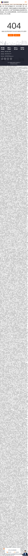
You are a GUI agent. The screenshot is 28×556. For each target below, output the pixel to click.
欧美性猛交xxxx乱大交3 (23, 218)
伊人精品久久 (8, 86)
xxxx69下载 (6, 71)
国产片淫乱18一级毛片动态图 (15, 479)
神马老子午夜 (20, 209)
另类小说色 (22, 446)
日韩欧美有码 (8, 445)
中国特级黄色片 (22, 269)
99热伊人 (9, 512)
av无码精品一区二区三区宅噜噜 (5, 287)
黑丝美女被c (20, 242)
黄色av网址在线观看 (11, 188)
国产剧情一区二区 (22, 273)
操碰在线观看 (17, 151)
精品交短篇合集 (21, 300)
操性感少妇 (21, 540)
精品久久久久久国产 (9, 285)
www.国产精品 (11, 332)
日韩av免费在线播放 (5, 90)
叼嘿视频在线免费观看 (7, 528)
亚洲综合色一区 (4, 344)
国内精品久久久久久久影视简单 (8, 283)
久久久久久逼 (11, 149)
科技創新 (2, 49)
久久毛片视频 (19, 82)
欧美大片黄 (16, 260)
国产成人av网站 (23, 156)
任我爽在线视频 (9, 124)
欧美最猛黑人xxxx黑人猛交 (8, 193)
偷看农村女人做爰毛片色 (19, 99)
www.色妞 (19, 70)
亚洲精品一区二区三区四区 (21, 490)
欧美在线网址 (8, 554)
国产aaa (1, 384)
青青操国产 (10, 431)
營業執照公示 (18, 62)
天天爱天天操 (20, 208)
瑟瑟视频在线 (25, 173)
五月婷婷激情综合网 (16, 338)
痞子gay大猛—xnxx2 (18, 545)
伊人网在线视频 (22, 78)
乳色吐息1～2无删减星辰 (12, 519)
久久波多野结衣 (3, 174)
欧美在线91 (18, 344)
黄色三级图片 (13, 344)
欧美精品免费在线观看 (5, 181)
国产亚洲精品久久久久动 (16, 116)
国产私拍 (24, 403)
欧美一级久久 (4, 139)
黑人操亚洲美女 (3, 163)
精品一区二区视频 (24, 357)
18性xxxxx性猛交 (3, 147)
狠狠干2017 (17, 361)
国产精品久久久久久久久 (17, 266)
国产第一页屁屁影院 (14, 319)
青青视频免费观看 (11, 521)
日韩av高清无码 (16, 378)
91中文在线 (16, 233)
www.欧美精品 (19, 499)
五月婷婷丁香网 (10, 234)
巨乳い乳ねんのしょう (13, 430)
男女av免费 (4, 555)
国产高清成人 (16, 165)
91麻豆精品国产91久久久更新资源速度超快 (7, 341)
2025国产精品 (5, 476)
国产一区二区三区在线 (17, 247)
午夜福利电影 (13, 352)
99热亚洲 (12, 374)
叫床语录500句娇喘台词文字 (20, 121)
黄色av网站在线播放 (4, 125)
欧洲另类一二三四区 (16, 175)
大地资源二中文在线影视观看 (5, 197)
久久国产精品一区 (23, 531)
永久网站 (8, 396)
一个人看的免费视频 (6, 443)
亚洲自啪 (11, 137)
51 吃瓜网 (26, 255)
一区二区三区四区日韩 (19, 554)
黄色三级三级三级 (19, 320)
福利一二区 (16, 75)
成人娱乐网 (16, 276)
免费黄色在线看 (7, 128)
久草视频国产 (12, 438)
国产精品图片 (21, 97)
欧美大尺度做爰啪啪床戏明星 (6, 116)
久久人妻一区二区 (6, 401)
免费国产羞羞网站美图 (21, 387)
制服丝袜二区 (11, 72)
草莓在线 (15, 480)
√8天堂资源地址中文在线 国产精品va (9, 209)
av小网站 (14, 529)
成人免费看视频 (25, 242)
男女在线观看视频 (14, 200)
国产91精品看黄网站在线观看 (6, 414)
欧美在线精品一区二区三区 (11, 139)
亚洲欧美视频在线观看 (6, 353)
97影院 (16, 113)
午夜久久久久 (16, 300)
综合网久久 (23, 70)
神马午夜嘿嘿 (15, 125)
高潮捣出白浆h (25, 154)
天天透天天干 (9, 301)
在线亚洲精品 (21, 418)
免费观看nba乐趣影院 (13, 174)
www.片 (1, 420)
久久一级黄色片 (18, 282)
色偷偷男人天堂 (16, 324)
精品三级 (23, 210)
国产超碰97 (14, 265)
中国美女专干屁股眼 (20, 249)
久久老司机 (2, 465)
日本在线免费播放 (24, 267)
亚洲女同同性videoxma (8, 261)
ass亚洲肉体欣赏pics (3, 176)
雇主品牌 (16, 49)
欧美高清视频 (11, 216)
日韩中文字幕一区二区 (16, 142)
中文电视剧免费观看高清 (16, 302)
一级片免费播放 (22, 104)
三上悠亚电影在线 (3, 445)
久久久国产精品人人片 (12, 227)
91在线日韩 (21, 359)
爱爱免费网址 (17, 154)
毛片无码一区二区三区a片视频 (14, 401)
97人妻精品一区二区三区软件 (16, 528)
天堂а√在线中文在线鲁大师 (17, 221)
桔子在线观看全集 (15, 405)
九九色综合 (26, 379)
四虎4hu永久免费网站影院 (12, 544)
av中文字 (6, 309)
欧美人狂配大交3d (3, 77)
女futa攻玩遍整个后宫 (18, 213)
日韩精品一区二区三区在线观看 (11, 311)
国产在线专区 (2, 104)
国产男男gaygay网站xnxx (20, 321)
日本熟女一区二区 (12, 120)
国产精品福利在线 (21, 316)
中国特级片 (2, 412)
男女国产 (5, 506)
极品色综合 (5, 266)
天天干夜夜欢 (22, 344)
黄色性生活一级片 (24, 238)
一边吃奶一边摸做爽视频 (17, 298)
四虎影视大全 (16, 147)
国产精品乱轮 (13, 554)
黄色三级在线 (18, 428)
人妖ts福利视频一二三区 (18, 81)
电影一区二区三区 (21, 204)
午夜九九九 (12, 107)
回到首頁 (10, 35)
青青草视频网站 (11, 295)
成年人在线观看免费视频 (9, 269)
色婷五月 (14, 234)
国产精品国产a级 (20, 510)
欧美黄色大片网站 (19, 219)
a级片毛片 (14, 546)
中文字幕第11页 (22, 240)
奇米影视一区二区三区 (8, 123)
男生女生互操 (17, 231)
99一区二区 (16, 283)
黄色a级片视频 (20, 319)
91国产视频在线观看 (17, 497)
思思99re (16, 138)
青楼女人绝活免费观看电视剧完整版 (7, 468)
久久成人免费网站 (10, 201)
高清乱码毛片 (7, 300)
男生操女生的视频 (13, 515)
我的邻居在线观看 (11, 75)
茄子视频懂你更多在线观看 (5, 111)
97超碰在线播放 (17, 427)
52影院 (20, 199)
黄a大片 (1, 243)
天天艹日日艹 (15, 71)
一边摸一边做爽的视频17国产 (17, 473)
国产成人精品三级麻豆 (8, 370)
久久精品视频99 (4, 320)
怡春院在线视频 (9, 253)
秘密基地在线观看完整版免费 (14, 172)
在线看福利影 (12, 213)
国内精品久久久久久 (12, 184)
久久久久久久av (13, 214)
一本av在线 (22, 142)
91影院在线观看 (11, 151)
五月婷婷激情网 (20, 332)
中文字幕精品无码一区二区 (22, 196)
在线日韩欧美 (22, 299)
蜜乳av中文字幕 (24, 199)
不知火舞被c (15, 122)
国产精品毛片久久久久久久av (6, 210)
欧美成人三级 (8, 538)
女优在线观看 (20, 397)
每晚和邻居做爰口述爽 (24, 179)
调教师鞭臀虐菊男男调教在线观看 (11, 158)
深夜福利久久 (16, 206)
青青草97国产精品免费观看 (21, 533)
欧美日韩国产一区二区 (13, 87)
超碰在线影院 (21, 272)
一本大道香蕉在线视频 (6, 437)
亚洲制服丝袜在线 (14, 445)
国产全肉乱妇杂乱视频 (17, 146)
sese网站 (14, 377)
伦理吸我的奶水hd (4, 405)
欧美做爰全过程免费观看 (22, 501)
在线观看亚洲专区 (3, 190)
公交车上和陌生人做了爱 (24, 185)
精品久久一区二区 (18, 90)
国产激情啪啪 (16, 149)
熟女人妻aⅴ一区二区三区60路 (16, 310)
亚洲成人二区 (9, 292)
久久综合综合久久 (19, 535)
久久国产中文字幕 (18, 448)
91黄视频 (5, 488)
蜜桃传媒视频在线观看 (6, 384)
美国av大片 (3, 436)
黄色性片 (23, 499)
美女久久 (25, 405)
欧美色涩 (26, 411)
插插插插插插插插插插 (8, 411)
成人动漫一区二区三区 (14, 396)
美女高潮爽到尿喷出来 (17, 342)
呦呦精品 (18, 215)
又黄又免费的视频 (6, 138)
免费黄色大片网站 (22, 168)
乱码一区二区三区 (9, 439)
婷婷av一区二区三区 (14, 155)
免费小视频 (14, 82)
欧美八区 (7, 379)
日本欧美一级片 (13, 114)
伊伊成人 (1, 522)
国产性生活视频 (17, 179)
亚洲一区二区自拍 (6, 540)
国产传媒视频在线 (15, 394)
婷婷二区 (16, 189)
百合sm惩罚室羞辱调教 (10, 222)
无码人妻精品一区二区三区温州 (20, 235)
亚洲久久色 (7, 216)
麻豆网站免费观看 (6, 162)
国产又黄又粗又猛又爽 (11, 367)
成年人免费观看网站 (11, 541)
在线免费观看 (12, 100)
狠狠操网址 (9, 329)
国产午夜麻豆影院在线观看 (16, 131)
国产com (14, 456)
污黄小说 (2, 411)
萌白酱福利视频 (5, 431)
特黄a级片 (2, 260)
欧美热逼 (11, 342)
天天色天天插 (22, 369)
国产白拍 (26, 358)
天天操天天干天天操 (7, 155)
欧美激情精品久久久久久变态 (14, 358)
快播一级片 (4, 301)
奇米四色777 (12, 197)
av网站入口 (19, 515)
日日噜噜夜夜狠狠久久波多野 (7, 299)
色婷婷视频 (20, 455)
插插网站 (16, 197)
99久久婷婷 (19, 318)
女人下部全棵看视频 (3, 378)
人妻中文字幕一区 (16, 74)
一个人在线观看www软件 (23, 241)
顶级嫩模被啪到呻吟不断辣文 (6, 156)
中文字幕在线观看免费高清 (20, 343)
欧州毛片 (9, 214)
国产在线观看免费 (8, 388)
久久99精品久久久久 (18, 295)
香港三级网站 (3, 469)
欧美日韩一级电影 (13, 425)
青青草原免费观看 (24, 252)
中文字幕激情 (21, 325)
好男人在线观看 (8, 408)
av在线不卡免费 (10, 359)
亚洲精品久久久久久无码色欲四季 (13, 185)
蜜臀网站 (17, 256)
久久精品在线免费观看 (21, 337)
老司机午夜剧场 (24, 511)
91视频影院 (3, 154)
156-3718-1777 (8, 53)
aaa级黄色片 (15, 316)
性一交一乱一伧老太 (9, 363)
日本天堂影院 (20, 155)
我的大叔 (9, 344)
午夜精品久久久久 (14, 268)
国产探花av (21, 309)
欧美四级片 (14, 388)
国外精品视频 (16, 150)
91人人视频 (2, 72)
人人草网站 (5, 234)
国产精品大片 (9, 284)
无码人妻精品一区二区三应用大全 (11, 232)
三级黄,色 (15, 465)
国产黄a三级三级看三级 (16, 493)
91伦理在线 (10, 302)
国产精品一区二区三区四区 (21, 323)
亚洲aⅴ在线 (5, 167)
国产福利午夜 (23, 486)
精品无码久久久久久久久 (12, 248)
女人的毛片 (15, 208)
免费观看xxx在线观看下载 (8, 173)
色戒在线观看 (4, 124)
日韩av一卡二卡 (6, 504)
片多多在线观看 (17, 252)
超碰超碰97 (16, 134)
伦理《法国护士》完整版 (16, 180)
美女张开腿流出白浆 (20, 476)
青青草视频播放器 (22, 378)
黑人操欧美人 (8, 100)
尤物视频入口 (16, 199)
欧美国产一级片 (25, 243)
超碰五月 (21, 215)
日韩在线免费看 (12, 235)
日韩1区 (20, 532)
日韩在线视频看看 (7, 275)
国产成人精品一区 (19, 205)
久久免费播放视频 (19, 277)
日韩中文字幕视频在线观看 (10, 77)
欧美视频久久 (19, 346)
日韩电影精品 (12, 104)
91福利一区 (5, 75)
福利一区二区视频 (4, 447)
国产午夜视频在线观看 (23, 340)
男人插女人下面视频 (8, 436)
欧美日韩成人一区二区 (16, 299)
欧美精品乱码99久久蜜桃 (5, 383)
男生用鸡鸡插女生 (6, 79)
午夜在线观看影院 (22, 523)
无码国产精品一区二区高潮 (18, 362)
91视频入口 (23, 425)
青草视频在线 (12, 154)
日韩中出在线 (8, 114)
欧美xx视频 (21, 495)
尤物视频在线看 (16, 222)
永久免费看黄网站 (22, 453)
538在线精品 (24, 221)
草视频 (1, 167)
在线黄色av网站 (24, 248)
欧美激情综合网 (23, 479)
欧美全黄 (15, 444)
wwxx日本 (11, 371)
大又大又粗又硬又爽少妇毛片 (9, 503)
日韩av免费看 (8, 404)
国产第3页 (3, 451)
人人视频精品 (14, 490)
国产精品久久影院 (25, 429)
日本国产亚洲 (3, 490)
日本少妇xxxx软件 (11, 196)
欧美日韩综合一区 (6, 442)
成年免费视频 (19, 258)
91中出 (27, 377)
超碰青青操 (7, 454)
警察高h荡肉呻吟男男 (20, 125)
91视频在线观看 (12, 326)
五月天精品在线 (6, 166)
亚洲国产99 (14, 171)
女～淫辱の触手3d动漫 (5, 112)
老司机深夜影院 (25, 213)
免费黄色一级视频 (23, 304)
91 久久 (25, 129)
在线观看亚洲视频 (18, 157)
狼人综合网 (11, 465)
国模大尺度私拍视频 (8, 215)
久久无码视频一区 (20, 123)
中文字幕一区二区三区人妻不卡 (18, 383)
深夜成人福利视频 (6, 497)
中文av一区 (16, 385)
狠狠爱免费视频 (6, 183)
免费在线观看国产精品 (9, 182)
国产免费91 (10, 142)
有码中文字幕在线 (9, 74)
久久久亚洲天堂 (13, 434)
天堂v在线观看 (7, 96)
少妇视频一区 (19, 470)
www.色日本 (8, 345)
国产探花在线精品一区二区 (14, 251)
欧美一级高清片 (7, 251)
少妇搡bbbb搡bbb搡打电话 (23, 442)
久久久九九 (24, 530)
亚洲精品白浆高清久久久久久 (14, 412)
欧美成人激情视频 (5, 188)
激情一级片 (4, 319)
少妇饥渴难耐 (2, 309)
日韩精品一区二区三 (18, 353)
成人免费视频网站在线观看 (7, 467)
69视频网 (8, 317)
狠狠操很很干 (21, 379)
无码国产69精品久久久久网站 (21, 181)
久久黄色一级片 (12, 166)
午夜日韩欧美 (7, 72)
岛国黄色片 (25, 277)
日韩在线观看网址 (16, 325)
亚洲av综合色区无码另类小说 (9, 83)
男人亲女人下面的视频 (10, 163)
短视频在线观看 (8, 422)
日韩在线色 (14, 419)
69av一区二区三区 (3, 481)
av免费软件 (22, 317)
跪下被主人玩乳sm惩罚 (14, 70)
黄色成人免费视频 (15, 328)
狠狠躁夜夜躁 (22, 183)
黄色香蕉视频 (22, 358)
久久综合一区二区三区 (14, 287)
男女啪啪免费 (25, 71)
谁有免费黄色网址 (6, 227)
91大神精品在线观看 (8, 180)
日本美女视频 (11, 79)
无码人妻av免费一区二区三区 (10, 494)
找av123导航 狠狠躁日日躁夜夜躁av (13, 447)
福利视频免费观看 (8, 130)
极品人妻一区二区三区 (17, 363)
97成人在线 (17, 369)
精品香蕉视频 (4, 346)
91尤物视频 (17, 393)
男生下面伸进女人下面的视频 (10, 205)
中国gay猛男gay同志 (19, 352)
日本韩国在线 (10, 272)
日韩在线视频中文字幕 (13, 318)
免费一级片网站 (23, 462)
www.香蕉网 (2, 97)
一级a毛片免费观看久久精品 (4, 256)
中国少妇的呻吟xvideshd (16, 95)
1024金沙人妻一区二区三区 (12, 400)
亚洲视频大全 (23, 302)
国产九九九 (7, 298)
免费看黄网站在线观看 (8, 82)
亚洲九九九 (8, 513)
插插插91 (24, 284)
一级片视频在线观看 (6, 259)
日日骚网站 (4, 537)
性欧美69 (7, 477)
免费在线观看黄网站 (23, 207)
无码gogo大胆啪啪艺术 (18, 488)
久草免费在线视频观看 (9, 387)
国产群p (26, 206)
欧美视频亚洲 (11, 206)
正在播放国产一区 (14, 414)
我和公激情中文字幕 (15, 286)
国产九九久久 (17, 482)
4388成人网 (24, 165)
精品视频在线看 (22, 548)
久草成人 (18, 232)
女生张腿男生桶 (22, 484)
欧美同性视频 (21, 105)
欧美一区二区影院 (3, 74)
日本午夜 (16, 537)
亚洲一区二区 (5, 409)
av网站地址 (4, 396)
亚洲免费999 (16, 242)
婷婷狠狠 (4, 413)
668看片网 (24, 385)
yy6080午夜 (23, 247)
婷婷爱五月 (25, 371)
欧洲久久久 (22, 239)
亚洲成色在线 (24, 422)
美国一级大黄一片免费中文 (8, 89)
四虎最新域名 (5, 349)
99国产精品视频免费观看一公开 (14, 133)
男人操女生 (16, 196)
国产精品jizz (3, 293)
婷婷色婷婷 (18, 255)
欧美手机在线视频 (4, 199)
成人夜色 (11, 338)
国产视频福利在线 (5, 321)
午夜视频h (3, 536)
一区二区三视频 (15, 498)
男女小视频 (9, 168)
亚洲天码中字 (12, 189)
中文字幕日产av (24, 103)
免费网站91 (5, 286)
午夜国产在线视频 (6, 172)
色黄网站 (12, 260)
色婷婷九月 (4, 276)
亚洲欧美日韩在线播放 (20, 171)
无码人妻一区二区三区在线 (21, 377)
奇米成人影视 (5, 464)
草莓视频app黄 (2, 70)
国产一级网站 (23, 515)
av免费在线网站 (8, 352)
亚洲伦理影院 (19, 108)
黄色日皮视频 (21, 375)
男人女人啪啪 (24, 81)
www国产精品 (19, 472)
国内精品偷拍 (22, 151)
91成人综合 (8, 174)
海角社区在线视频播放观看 (6, 403)
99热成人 (17, 139)
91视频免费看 (22, 139)
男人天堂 (1, 359)
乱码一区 (11, 524)
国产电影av (4, 470)
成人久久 (20, 165)
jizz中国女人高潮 (8, 360)
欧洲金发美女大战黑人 (7, 434)
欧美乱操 (9, 131)
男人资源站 (10, 357)
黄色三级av (11, 529)
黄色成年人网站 (17, 275)
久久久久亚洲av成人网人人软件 (8, 224)
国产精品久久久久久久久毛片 (17, 117)
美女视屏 (13, 351)
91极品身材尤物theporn (15, 274)
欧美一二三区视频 (20, 312)
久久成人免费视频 (21, 111)
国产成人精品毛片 (23, 427)
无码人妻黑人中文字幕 (5, 338)
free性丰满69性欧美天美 (4, 357)
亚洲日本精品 (18, 315)
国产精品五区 (7, 70)
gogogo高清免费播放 (11, 223)
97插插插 (25, 325)
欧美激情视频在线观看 (6, 515)
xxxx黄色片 (12, 506)
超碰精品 (10, 446)
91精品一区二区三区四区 (7, 140)
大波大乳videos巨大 (14, 451)
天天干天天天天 (8, 200)
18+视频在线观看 (21, 411)
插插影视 (1, 443)
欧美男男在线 (8, 236)
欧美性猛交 (23, 298)
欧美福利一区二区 (20, 404)
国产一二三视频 (13, 505)
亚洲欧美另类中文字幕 (8, 171)
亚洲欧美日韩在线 (8, 463)
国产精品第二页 (15, 285)
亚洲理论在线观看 (19, 530)
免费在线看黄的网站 (9, 73)
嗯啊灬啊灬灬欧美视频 (22, 138)
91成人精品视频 (17, 104)
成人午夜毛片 (2, 117)
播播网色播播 (17, 327)
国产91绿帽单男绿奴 (10, 199)
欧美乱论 (20, 154)
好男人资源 (15, 204)
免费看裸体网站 (19, 345)
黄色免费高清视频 (7, 260)
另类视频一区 (10, 148)
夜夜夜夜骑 (18, 124)
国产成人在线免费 (8, 453)
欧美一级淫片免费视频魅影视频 (10, 252)
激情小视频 (26, 204)
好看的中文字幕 (21, 206)
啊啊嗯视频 (7, 207)
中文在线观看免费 (6, 342)
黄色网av (11, 208)
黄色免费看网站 (18, 166)
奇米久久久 (10, 553)
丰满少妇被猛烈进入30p (20, 184)
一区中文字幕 (20, 394)
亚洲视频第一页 (24, 496)
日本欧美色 (6, 185)
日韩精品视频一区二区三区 (22, 283)
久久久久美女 (17, 98)
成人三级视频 (10, 312)
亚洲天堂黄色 (7, 430)
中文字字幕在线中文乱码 (21, 370)
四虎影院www (13, 164)
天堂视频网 (17, 392)
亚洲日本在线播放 (22, 447)
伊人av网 (6, 480)
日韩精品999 (11, 459)
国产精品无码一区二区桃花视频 (21, 192)
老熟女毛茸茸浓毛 (5, 471)
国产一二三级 (13, 219)
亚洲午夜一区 (21, 504)
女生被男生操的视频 (8, 419)
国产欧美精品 (12, 157)
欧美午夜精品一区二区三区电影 (8, 129)
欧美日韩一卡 (8, 392)
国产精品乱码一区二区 (4, 244)
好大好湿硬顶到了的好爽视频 (15, 128)
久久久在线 (22, 72)
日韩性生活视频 (20, 414)
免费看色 (12, 276)
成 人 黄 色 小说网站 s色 (21, 201)
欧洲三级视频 (25, 117)
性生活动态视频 (16, 309)
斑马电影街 (26, 478)
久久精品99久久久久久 (8, 117)
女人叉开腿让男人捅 (7, 97)
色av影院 (18, 547)
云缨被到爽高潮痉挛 (6, 371)
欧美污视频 (20, 264)
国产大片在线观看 (12, 90)
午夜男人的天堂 (5, 115)
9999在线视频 (24, 219)
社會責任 (9, 49)
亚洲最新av (20, 328)
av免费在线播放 (18, 145)
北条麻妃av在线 (23, 94)
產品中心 (16, 47)
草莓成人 (3, 486)
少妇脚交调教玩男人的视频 (23, 401)
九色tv (21, 482)
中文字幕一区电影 (25, 145)
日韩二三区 (21, 341)
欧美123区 (5, 518)
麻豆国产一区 (15, 289)
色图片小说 (16, 455)
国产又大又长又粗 (17, 269)
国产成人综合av (15, 375)
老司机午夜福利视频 (18, 162)
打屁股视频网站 (21, 259)
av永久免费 (21, 173)
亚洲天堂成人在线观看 (5, 446)
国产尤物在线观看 (11, 78)
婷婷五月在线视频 (20, 333)
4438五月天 (25, 133)
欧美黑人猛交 (18, 402)
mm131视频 (8, 192)
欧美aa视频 (9, 527)
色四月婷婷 (18, 463)
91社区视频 (2, 247)
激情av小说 (11, 502)
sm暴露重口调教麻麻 (23, 519)
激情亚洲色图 (20, 498)
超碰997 (11, 325)
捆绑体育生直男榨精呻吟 (10, 147)
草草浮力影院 (2, 82)
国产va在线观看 (16, 78)
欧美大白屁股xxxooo (17, 137)
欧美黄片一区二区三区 (3, 520)
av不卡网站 (15, 293)
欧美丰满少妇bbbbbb (4, 397)
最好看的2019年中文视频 (10, 81)
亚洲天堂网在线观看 (16, 391)
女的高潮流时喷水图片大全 (21, 174)
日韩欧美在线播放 (12, 256)
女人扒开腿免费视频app (14, 335)
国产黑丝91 (22, 290)
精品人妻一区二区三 (18, 236)
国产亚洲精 (21, 182)
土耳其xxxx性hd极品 (23, 140)
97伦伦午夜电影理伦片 (12, 278)
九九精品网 (3, 315)
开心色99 (10, 354)
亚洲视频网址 (14, 249)
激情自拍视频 (17, 541)
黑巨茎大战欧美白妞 (3, 479)
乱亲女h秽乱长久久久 (3, 284)
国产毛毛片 (8, 319)
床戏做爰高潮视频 (15, 105)
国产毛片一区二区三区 (17, 202)
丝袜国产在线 (10, 281)
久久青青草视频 (22, 374)
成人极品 (22, 255)
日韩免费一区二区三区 (3, 146)
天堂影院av (23, 282)
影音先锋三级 (15, 253)
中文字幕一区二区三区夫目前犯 (8, 421)
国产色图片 (23, 112)
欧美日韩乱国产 (20, 122)
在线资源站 (25, 150)
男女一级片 (15, 201)
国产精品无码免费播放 (5, 225)
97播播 (4, 182)
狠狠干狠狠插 (5, 400)
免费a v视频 (6, 428)
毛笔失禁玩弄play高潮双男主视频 (15, 112)
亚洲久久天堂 (14, 215)
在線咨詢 (17, 552)
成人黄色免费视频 (13, 192)
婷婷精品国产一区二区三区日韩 (11, 489)
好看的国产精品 (22, 338)
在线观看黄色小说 (21, 454)
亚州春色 (4, 285)
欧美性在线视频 (15, 349)
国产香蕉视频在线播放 (17, 176)
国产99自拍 (16, 460)
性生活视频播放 (15, 226)
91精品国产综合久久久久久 (10, 427)
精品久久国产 (2, 268)
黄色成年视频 (19, 489)
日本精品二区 (21, 395)
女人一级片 (14, 370)
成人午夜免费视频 (25, 90)
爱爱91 (3, 277)
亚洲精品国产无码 (8, 310)
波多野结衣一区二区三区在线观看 (22, 307)
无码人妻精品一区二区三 (16, 140)
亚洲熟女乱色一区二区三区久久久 (15, 257)
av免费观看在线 (19, 512)
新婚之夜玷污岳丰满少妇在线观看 (16, 334)
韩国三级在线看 (16, 516)
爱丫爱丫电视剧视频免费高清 (8, 377)
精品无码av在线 (7, 189)
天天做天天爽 (23, 487)
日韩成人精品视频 (7, 165)
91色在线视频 (2, 352)
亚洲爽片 (4, 114)
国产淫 (25, 359)
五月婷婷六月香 (16, 273)
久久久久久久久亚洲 (15, 168)
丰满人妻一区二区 (13, 159)
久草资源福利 (6, 307)
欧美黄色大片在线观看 (22, 287)
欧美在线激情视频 (5, 131)
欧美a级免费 (21, 256)
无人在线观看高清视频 (17, 141)
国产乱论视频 (5, 243)
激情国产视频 (7, 104)
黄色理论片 (9, 286)
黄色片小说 (20, 281)
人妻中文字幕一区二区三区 (4, 149)
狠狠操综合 (21, 189)
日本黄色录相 (2, 91)
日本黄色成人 (5, 435)
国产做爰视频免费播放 (12, 181)
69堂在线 (9, 476)
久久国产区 (15, 420)
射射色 (1, 213)
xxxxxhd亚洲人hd (7, 268)
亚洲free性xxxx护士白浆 (21, 400)
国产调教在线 (5, 142)
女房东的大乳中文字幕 (15, 97)
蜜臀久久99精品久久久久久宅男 (19, 438)
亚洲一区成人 (10, 255)
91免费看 (6, 312)
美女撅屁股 (2, 512)
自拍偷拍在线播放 (8, 547)
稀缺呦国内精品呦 (5, 105)
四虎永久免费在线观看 (21, 88)
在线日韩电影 (2, 219)
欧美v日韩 (4, 426)
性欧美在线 (21, 521)
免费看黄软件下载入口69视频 (22, 444)
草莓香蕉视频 (19, 200)
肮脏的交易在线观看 (23, 116)
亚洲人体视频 (11, 132)
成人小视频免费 (8, 103)
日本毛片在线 (23, 350)
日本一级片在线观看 (24, 146)
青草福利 (10, 198)
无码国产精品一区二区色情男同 (12, 461)
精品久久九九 (16, 341)
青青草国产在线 (5, 179)
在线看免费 (14, 255)
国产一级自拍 (22, 95)
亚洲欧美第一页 (12, 138)
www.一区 (26, 163)
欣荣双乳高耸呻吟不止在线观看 (15, 443)
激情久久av (24, 549)
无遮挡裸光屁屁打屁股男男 (9, 141)
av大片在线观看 (4, 533)
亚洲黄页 (13, 284)
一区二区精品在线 (13, 145)
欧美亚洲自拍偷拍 (16, 173)
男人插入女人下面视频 (6, 213)
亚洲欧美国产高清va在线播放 (16, 329)
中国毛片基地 (10, 71)
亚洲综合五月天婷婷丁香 (19, 225)
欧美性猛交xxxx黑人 (18, 100)
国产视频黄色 (19, 496)
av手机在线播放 (16, 303)
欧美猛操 (16, 442)
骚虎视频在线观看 (18, 94)
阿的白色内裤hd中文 (19, 306)
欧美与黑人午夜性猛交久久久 (15, 96)
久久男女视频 (2, 430)
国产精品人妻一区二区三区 (9, 204)
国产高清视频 (2, 374)
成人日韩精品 (12, 353)
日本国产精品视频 (25, 472)
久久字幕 (16, 532)
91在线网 (20, 413)
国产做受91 (26, 504)
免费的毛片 (16, 241)
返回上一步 (17, 35)
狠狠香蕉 (5, 214)
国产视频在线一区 (8, 238)
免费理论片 (21, 393)
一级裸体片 (6, 512)
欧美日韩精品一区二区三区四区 (17, 191)
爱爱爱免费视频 (20, 445)
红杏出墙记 (4, 291)
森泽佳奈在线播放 (11, 179)
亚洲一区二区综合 (7, 159)
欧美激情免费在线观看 (23, 431)
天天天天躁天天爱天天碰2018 (5, 402)
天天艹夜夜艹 (7, 358)
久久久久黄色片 (10, 266)
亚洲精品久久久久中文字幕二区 (21, 77)
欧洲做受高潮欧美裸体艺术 (7, 487)
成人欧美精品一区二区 (11, 361)
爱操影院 (26, 419)
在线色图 (2, 132)
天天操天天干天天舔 (24, 166)
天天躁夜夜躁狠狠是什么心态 (19, 163)
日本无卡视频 (12, 392)
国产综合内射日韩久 (22, 147)
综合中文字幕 (2, 473)
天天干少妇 (21, 150)
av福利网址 (4, 489)
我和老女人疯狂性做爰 (23, 148)
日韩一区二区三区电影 (21, 420)
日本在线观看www (4, 272)
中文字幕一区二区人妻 (8, 391)
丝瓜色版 (19, 294)
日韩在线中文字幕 (3, 218)
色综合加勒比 (13, 422)
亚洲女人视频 (6, 278)
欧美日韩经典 (15, 123)
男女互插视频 (12, 236)
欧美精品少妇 (25, 312)
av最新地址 (2, 394)
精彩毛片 (7, 438)
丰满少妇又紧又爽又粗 (8, 88)
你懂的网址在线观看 (21, 158)
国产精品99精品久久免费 (15, 240)
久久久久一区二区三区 (12, 333)
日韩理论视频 (22, 98)
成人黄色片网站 (6, 412)
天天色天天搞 (19, 546)
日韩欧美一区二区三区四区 (4, 264)
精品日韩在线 (26, 495)
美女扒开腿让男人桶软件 (17, 350)
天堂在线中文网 (10, 146)
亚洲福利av (25, 393)
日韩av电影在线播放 (24, 520)
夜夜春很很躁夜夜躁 (17, 167)
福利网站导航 (23, 448)
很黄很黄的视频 (16, 207)
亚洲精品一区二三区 (6, 107)
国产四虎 (8, 479)
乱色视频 (18, 253)
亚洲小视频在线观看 (17, 459)
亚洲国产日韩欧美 (16, 340)
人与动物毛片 (2, 308)
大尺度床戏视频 (8, 80)
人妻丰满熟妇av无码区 (3, 521)
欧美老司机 (8, 524)
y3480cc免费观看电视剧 (21, 106)
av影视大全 (2, 242)
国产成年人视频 (4, 168)
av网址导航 (24, 250)
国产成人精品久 (21, 527)
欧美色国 (2, 252)
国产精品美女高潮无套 (16, 446)
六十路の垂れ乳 (11, 239)
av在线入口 (12, 231)
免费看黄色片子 (25, 507)
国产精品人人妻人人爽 (5, 98)
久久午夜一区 (7, 87)
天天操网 (9, 505)
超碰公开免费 (19, 291)
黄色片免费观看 (23, 86)
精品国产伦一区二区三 (7, 240)
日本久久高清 (7, 137)
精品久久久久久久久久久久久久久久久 (12, 230)
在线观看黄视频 (19, 210)
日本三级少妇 (15, 439)
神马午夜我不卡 (24, 360)
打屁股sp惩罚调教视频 (14, 111)
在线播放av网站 (4, 544)
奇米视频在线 (20, 75)
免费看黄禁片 (5, 553)
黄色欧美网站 (2, 484)
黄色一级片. (7, 120)
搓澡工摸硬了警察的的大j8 (9, 150)
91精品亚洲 (13, 462)
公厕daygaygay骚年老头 (16, 487)
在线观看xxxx (13, 511)
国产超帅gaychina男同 (16, 304)
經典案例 (22, 47)
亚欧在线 (13, 321)
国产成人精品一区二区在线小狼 (19, 79)
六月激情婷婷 (2, 120)
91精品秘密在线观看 (8, 473)
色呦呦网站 (11, 536)
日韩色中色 (19, 270)
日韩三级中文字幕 (16, 540)
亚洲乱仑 (13, 530)
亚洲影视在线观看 (8, 376)
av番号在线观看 (4, 386)
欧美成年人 (3, 452)
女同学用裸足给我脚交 (9, 273)
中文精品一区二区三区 (9, 316)
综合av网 (8, 208)
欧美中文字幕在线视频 (17, 91)
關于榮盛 (2, 47)
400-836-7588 (8, 51)
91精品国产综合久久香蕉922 (16, 80)
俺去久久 (23, 281)
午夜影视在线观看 (8, 219)
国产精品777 (14, 130)
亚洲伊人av (4, 368)
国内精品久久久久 (19, 190)
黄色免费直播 (10, 349)
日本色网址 (22, 198)
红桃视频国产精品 (16, 148)
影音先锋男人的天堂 (6, 335)
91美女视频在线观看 (6, 531)
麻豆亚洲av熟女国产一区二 (21, 159)
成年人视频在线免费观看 (14, 413)
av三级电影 (24, 328)
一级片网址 (13, 275)
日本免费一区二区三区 (4, 496)
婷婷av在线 (9, 555)
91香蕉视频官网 (23, 232)
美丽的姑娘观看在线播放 (14, 454)
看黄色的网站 (12, 113)
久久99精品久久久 (3, 455)
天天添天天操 (19, 439)
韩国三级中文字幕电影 (12, 307)
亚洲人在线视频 (19, 502)
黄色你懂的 (13, 315)
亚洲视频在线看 (2, 86)
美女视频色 (19, 425)
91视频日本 (2, 155)
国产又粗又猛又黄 (21, 226)
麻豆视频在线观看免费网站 (12, 106)
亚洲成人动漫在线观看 (8, 226)
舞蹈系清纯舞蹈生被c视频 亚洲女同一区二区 (20, 73)
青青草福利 (21, 403)
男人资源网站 (8, 241)
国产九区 (24, 191)
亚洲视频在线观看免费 (12, 258)
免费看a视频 (20, 385)
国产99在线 (10, 522)
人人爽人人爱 (2, 88)
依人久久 (16, 209)
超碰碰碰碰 (10, 125)
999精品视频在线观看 (7, 249)
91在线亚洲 (7, 132)
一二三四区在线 (8, 274)
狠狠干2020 (7, 336)
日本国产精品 (15, 281)
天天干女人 (25, 383)
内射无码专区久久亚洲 (5, 290)
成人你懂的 (7, 198)
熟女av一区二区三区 (13, 404)
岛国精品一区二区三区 (20, 380)
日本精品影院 (5, 522)
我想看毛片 (21, 391)
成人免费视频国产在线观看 (11, 320)
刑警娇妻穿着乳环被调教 (10, 267)
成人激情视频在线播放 (7, 95)
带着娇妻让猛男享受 (18, 107)
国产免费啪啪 (16, 417)
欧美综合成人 (20, 506)
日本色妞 (14, 89)
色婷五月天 (10, 105)
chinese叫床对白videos (3, 417)
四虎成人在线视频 (11, 243)
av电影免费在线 (21, 230)
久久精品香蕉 (12, 501)
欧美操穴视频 (2, 358)
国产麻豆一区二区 (15, 103)
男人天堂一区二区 (13, 343)
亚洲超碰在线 (5, 99)
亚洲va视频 (11, 293)
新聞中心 (9, 47)
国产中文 (24, 306)
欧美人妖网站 (2, 180)
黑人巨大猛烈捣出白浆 (23, 301)
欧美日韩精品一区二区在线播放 (9, 327)
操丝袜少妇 (5, 505)
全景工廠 (22, 49)
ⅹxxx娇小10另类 (19, 234)
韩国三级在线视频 (23, 214)
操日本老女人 (24, 265)
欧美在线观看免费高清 (24, 175)
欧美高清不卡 (17, 223)
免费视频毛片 (16, 132)
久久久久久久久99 (5, 395)
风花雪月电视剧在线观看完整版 (5, 511)
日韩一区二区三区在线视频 (4, 332)
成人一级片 (10, 321)
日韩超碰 (18, 214)
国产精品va (18, 290)
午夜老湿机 (22, 253)
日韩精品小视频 (24, 546)
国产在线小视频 (10, 244)
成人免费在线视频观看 (21, 197)
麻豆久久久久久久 (5, 106)
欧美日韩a (26, 454)
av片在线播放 (3, 158)
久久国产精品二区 (6, 340)
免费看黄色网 (17, 188)
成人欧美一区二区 (6, 460)
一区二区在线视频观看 (3, 510)
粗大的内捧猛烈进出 (24, 329)
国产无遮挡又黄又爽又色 (17, 520)
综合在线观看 (14, 210)
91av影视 (12, 165)
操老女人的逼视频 (8, 444)
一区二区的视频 (9, 265)
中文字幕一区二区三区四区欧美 (20, 83)
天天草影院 (7, 157)
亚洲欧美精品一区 (22, 516)
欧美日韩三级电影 (6, 145)
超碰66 (23, 473)
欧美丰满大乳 (25, 521)
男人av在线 (24, 113)
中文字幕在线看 (14, 512)
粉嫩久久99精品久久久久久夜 (7, 328)
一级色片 (3, 514)
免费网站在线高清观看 (21, 260)
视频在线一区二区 (5, 351)
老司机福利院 (24, 310)
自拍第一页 (9, 386)
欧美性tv (10, 394)
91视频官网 (20, 103)
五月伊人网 (15, 468)
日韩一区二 (4, 80)
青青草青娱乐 (9, 337)
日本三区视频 (5, 359)
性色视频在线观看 (17, 72)
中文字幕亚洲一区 (17, 224)
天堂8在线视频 (15, 129)
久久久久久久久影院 (23, 96)
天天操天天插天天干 (12, 484)
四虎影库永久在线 (6, 108)
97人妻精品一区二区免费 (20, 419)
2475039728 (7, 56)
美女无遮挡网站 (7, 343)
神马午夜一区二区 (22, 324)
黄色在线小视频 (12, 162)
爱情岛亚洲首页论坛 (9, 202)
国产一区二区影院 (8, 315)
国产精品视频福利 (11, 464)
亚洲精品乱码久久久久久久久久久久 (8, 362)
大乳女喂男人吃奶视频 (12, 108)
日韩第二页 (12, 183)
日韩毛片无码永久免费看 (22, 293)
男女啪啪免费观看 (8, 374)
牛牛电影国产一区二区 (12, 306)
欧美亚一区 (5, 448)
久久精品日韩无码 (22, 376)
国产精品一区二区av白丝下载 (15, 86)
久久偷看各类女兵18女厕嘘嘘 (11, 190)
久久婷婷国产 (19, 248)
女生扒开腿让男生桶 (19, 284)
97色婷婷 (10, 264)
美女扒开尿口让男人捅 (4, 184)
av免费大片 (9, 448)
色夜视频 (20, 149)
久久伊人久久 (13, 403)
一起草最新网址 (11, 94)
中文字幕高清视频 (16, 481)
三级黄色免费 (2, 207)
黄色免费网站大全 (19, 114)
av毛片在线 (2, 343)
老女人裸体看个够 (25, 234)
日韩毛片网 (8, 429)
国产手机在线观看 (23, 541)
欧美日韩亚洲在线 (15, 272)
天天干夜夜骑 (10, 175)
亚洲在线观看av (22, 392)
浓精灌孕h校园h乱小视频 (23, 132)
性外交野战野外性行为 (9, 368)
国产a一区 (16, 332)
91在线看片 (7, 154)
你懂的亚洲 (22, 434)
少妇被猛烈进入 (20, 71)
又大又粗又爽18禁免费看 (12, 115)
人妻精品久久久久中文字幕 (16, 357)
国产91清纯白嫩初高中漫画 (9, 91)
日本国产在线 (16, 384)
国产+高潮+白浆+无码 (17, 244)
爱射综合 (12, 241)
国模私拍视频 (8, 451)
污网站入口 (11, 375)
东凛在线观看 (17, 374)
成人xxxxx (14, 124)
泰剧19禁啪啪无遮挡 (11, 99)
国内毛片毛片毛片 (10, 176)
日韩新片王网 (2, 150)
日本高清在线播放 (11, 417)
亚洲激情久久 (2, 137)
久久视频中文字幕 (5, 281)
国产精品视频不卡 (8, 452)
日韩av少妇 (23, 266)
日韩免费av (4, 439)
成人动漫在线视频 (12, 121)
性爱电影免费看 (16, 359)
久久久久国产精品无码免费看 (22, 87)
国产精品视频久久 (19, 469)
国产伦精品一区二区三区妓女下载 (7, 516)
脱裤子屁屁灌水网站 (4, 223)
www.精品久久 (21, 129)
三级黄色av (23, 318)
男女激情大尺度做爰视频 (20, 426)
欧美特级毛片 (15, 88)
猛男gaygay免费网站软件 (17, 261)
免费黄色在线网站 (25, 461)
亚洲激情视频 (21, 233)
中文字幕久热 (6, 133)
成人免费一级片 (11, 98)
